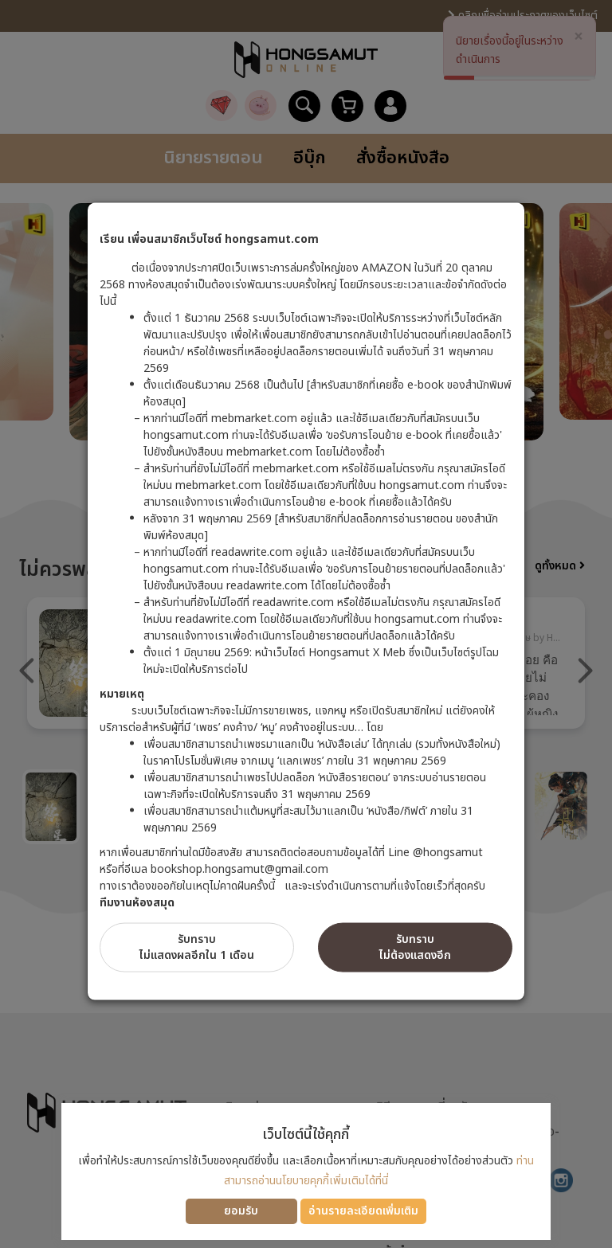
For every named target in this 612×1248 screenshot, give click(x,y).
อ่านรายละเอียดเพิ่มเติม (363, 1211)
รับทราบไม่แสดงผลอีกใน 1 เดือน (196, 947)
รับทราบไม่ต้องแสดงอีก (415, 947)
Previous (27, 671)
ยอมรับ (241, 1211)
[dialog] (306, 624)
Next (585, 671)
